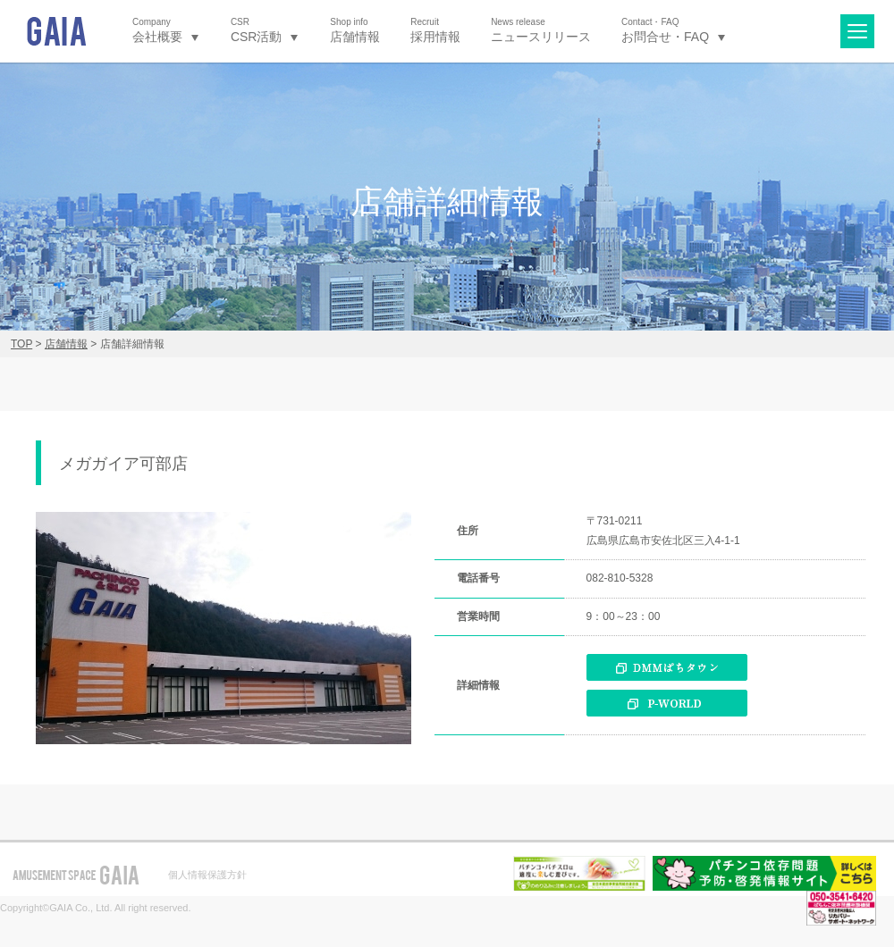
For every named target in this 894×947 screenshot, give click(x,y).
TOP (21, 344)
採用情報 (435, 30)
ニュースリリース (541, 30)
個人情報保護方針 (207, 874)
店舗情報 (355, 30)
